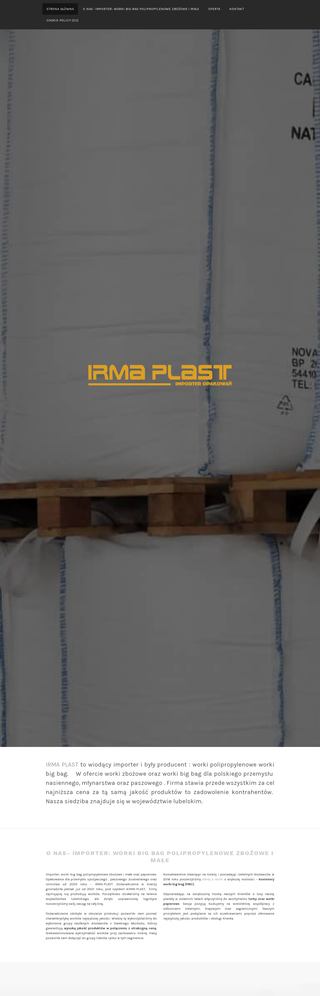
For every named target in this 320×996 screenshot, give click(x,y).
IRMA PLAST (62, 764)
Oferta (214, 9)
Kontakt (236, 9)
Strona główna (60, 9)
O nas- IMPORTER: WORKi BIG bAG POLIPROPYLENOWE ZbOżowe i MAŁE (141, 9)
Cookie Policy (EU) (62, 20)
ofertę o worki (212, 879)
